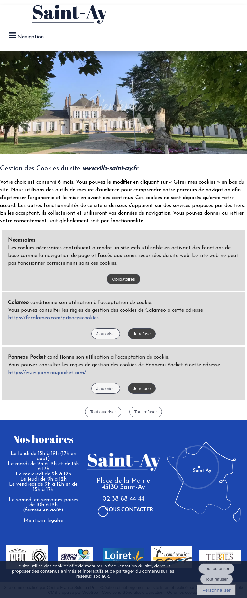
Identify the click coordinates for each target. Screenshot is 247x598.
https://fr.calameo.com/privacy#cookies (53, 318)
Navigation (30, 37)
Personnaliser (216, 590)
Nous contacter (128, 509)
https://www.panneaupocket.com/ (47, 372)
